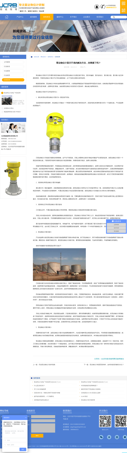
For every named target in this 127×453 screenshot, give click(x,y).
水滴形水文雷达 (9, 108)
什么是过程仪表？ (39, 385)
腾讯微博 (117, 359)
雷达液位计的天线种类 (88, 400)
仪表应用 (57, 57)
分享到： (97, 359)
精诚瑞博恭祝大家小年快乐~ (12, 112)
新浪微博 (110, 359)
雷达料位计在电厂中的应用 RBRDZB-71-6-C (47, 382)
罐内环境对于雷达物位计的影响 (90, 389)
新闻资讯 (50, 57)
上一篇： (44, 364)
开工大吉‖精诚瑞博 (40, 389)
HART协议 (84, 396)
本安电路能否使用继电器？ (89, 385)
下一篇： (104, 364)
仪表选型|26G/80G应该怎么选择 (90, 393)
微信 (122, 359)
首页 (6, 17)
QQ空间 (104, 359)
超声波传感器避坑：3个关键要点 (44, 396)
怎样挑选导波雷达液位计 (41, 400)
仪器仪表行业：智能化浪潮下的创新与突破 (47, 393)
